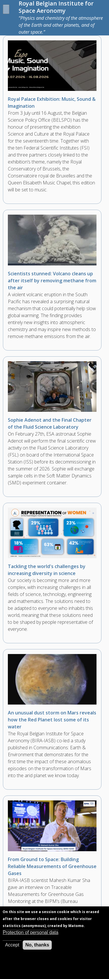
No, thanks (37, 950)
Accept (12, 950)
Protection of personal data (30, 938)
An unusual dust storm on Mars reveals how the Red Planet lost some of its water (52, 719)
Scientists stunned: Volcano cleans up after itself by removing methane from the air (52, 280)
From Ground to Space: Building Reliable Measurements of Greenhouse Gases (52, 866)
